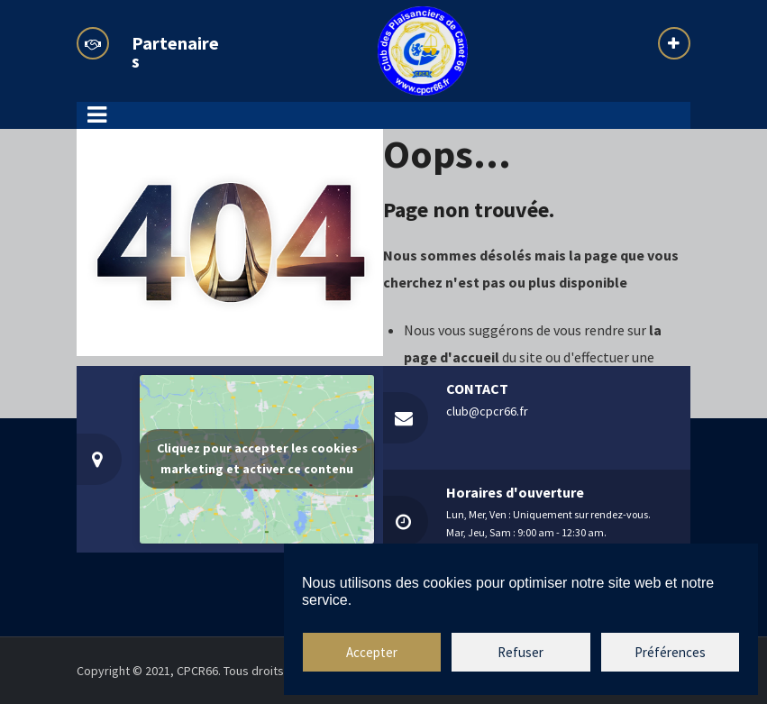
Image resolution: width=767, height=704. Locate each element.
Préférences (670, 652)
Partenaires (175, 52)
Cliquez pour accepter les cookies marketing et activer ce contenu (257, 458)
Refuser (520, 652)
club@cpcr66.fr (487, 411)
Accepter (371, 652)
